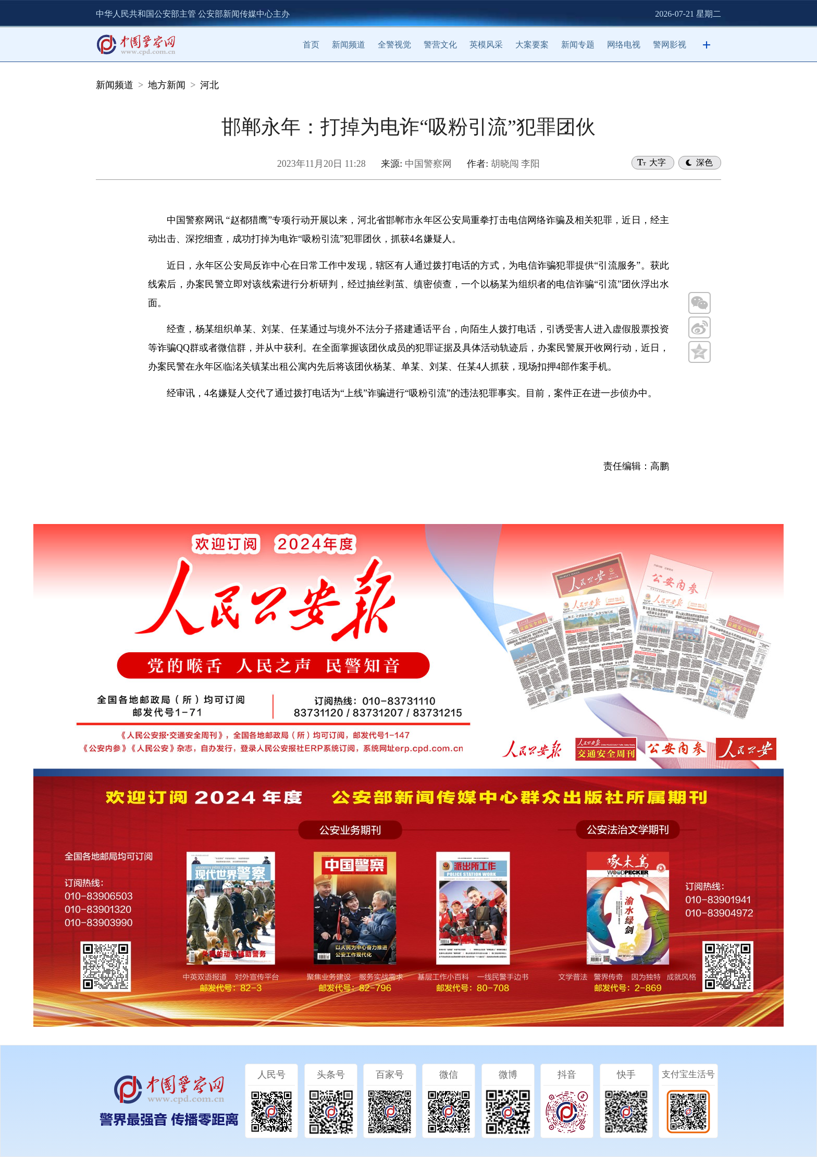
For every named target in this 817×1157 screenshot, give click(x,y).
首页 (311, 44)
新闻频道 (348, 44)
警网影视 (669, 44)
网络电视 (623, 44)
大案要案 (532, 44)
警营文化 (440, 44)
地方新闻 (166, 85)
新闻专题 (578, 44)
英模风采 (486, 44)
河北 (209, 85)
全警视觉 (394, 44)
